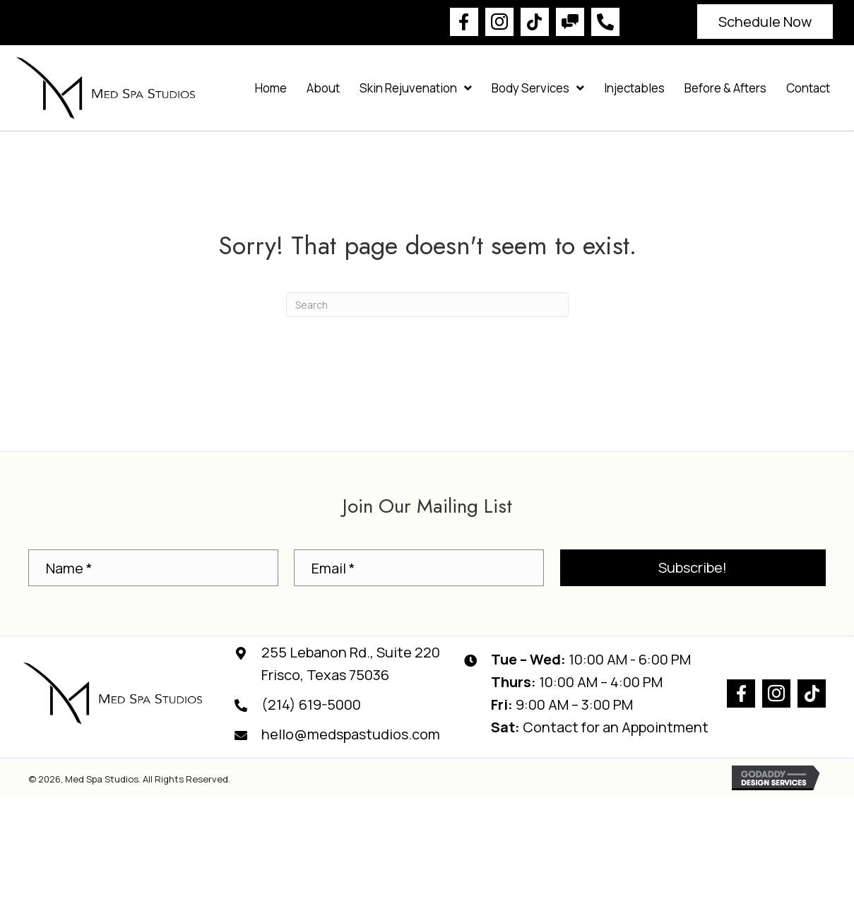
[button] (464, 22)
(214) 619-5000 (311, 704)
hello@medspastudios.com (350, 734)
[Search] (427, 304)
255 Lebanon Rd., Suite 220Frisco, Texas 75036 (350, 663)
